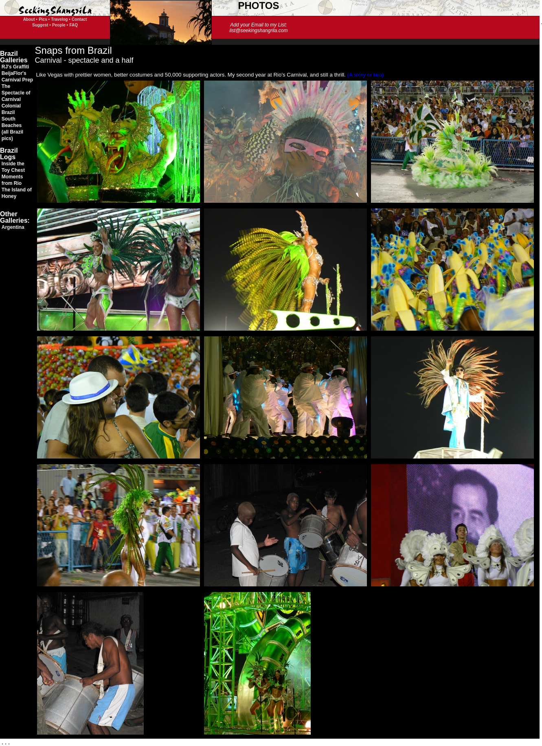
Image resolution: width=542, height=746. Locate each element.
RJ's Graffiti (15, 67)
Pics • (44, 19)
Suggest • (41, 25)
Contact (79, 19)
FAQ (73, 25)
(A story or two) (365, 75)
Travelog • (60, 19)
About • (30, 19)
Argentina (13, 227)
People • (60, 25)
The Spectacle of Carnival (16, 92)
